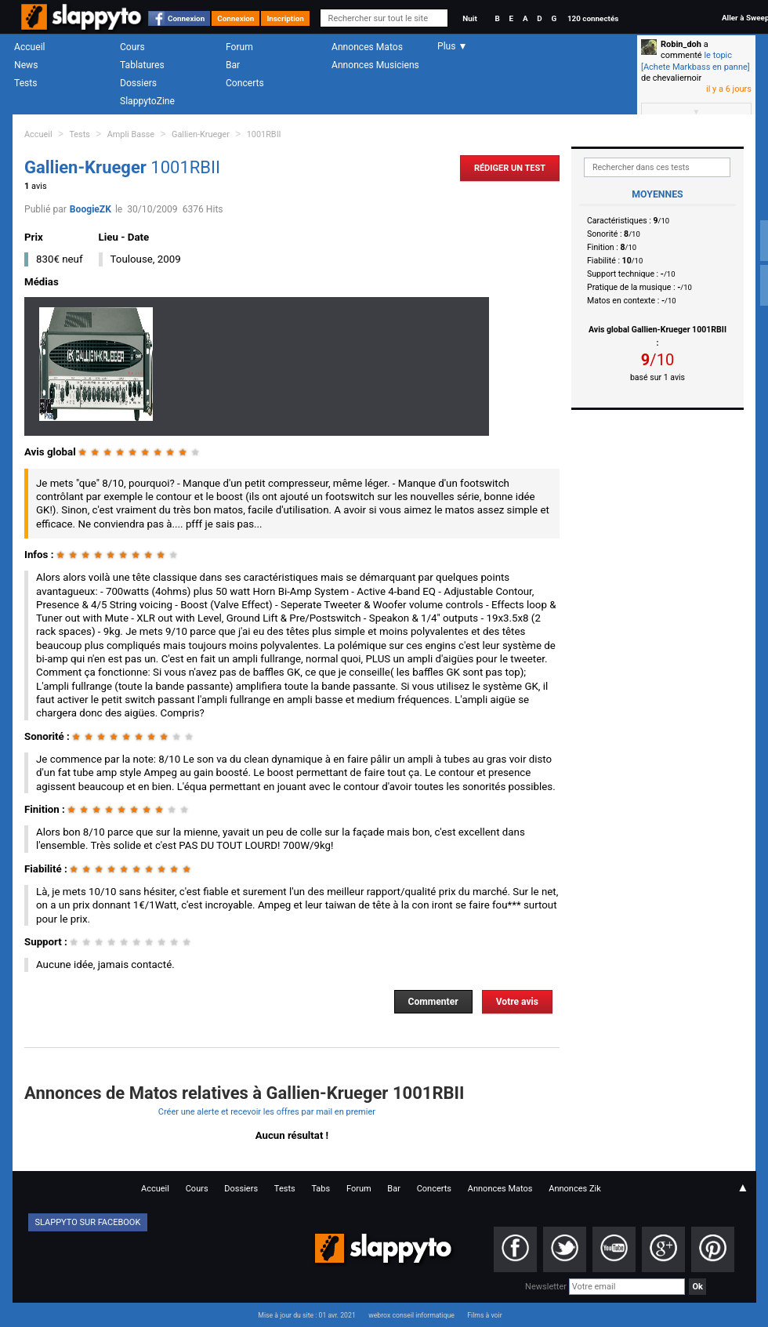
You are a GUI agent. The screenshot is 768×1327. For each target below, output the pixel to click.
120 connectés (592, 18)
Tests (25, 83)
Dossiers (138, 83)
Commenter (433, 1001)
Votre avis (517, 1001)
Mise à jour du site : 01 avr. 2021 (306, 1315)
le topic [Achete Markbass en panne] (695, 60)
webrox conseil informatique (411, 1315)
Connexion (186, 18)
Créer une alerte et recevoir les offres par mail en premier (266, 1112)
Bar (233, 65)
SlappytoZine (147, 101)
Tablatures (142, 65)
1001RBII (264, 134)
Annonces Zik (575, 1189)
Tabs (320, 1189)
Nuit (469, 18)
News (26, 65)
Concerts (245, 83)
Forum (239, 47)
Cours (132, 47)
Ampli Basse (130, 134)
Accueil (29, 47)
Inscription (285, 18)
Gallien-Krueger (201, 134)
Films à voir (484, 1315)
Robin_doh (681, 44)
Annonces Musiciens (375, 65)
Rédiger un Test (509, 168)
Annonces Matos (367, 47)
